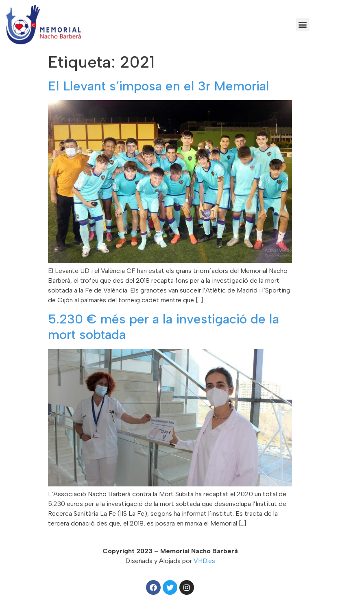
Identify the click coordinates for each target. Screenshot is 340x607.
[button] (302, 24)
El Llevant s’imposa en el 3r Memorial (158, 86)
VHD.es (204, 561)
